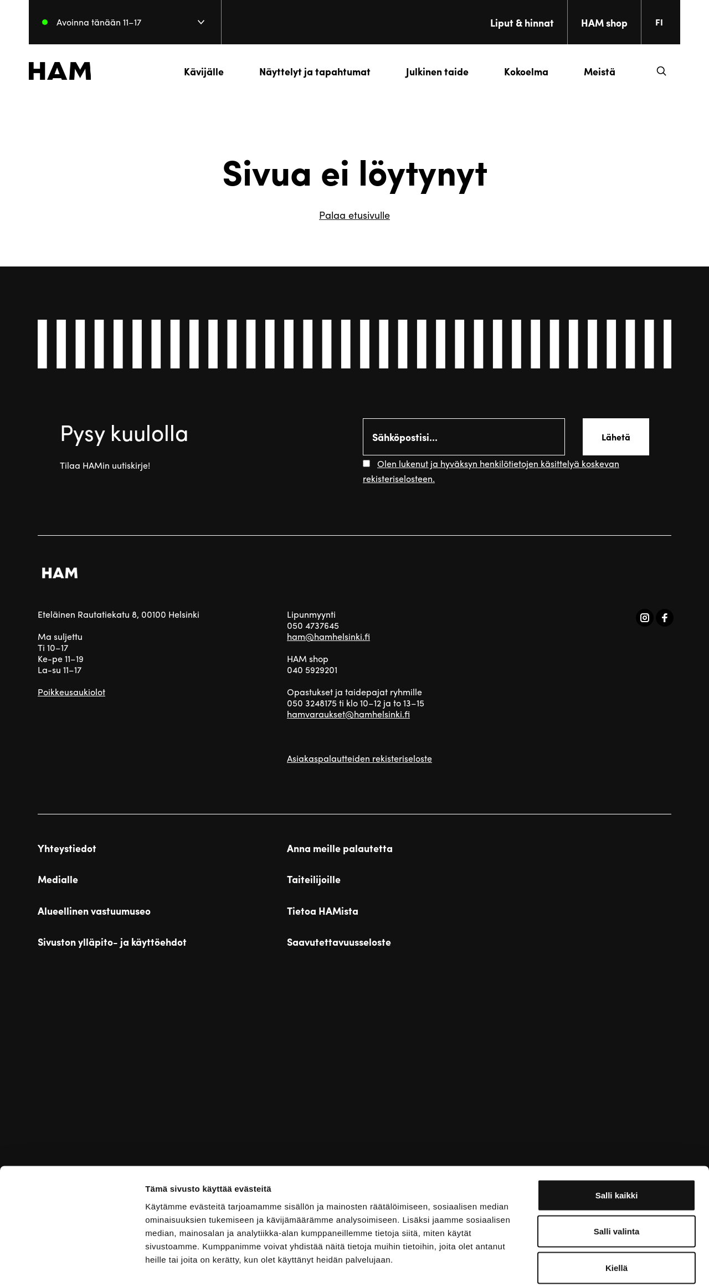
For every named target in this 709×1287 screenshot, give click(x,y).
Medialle (58, 879)
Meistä (591, 71)
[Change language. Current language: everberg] (654, 22)
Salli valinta (617, 1178)
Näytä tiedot (592, 1265)
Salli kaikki (616, 1141)
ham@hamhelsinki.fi (328, 636)
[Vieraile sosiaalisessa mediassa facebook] (665, 618)
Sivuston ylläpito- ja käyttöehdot (112, 942)
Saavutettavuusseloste (339, 942)
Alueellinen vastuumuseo (94, 911)
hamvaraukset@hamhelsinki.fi (348, 713)
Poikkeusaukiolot (71, 691)
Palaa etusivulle (354, 215)
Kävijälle (195, 71)
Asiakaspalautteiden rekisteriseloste (359, 758)
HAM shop (595, 22)
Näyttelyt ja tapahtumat (306, 71)
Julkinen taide (428, 71)
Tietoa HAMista (322, 911)
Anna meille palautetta (340, 848)
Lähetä (616, 436)
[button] (652, 71)
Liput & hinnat (513, 22)
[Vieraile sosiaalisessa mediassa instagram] (645, 618)
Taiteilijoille (314, 879)
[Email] (464, 436)
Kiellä (616, 1214)
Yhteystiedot (67, 848)
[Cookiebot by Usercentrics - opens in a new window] (71, 1265)
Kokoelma (517, 71)
